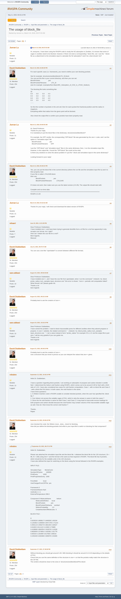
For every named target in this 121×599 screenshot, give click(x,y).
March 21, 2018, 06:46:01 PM (38, 166)
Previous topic (97, 35)
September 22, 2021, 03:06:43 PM (40, 420)
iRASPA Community (19, 8)
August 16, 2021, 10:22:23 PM (39, 322)
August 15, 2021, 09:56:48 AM (39, 273)
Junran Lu (14, 48)
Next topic (108, 35)
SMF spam (36, 582)
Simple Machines (22, 596)
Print (110, 41)
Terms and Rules (103, 596)
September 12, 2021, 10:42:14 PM (40, 374)
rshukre (13, 375)
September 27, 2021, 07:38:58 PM (40, 549)
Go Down (11, 41)
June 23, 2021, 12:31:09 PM (38, 223)
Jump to (82, 583)
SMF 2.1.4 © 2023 (11, 596)
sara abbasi (15, 273)
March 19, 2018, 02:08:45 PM (38, 68)
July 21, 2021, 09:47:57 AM (38, 247)
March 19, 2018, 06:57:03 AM (40, 47)
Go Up (10, 574)
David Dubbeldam (18, 68)
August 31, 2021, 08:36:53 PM (39, 348)
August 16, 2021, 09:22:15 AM (39, 296)
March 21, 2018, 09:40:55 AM (38, 124)
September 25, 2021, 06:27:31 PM (42, 446)
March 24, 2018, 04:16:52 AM (38, 203)
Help (96, 596)
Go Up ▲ (112, 596)
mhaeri (13, 223)
